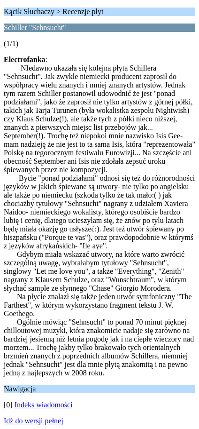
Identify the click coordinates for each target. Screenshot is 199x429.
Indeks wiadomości (44, 405)
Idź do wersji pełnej (33, 421)
